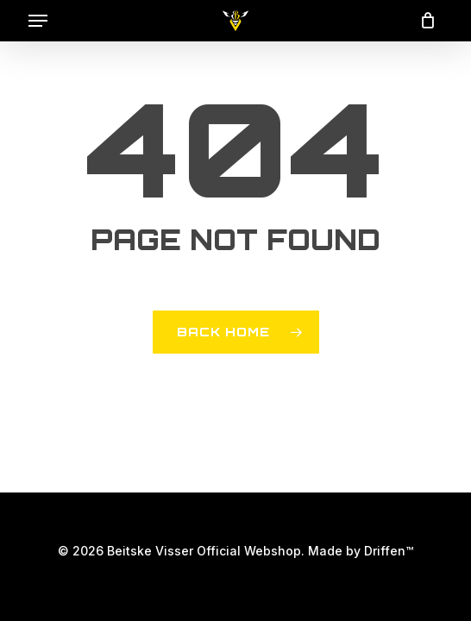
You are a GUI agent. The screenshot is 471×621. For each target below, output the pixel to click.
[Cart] (423, 20)
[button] (37, 20)
